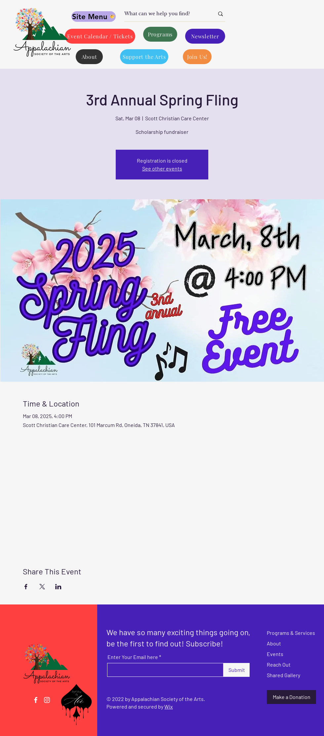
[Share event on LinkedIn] (58, 586)
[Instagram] (47, 700)
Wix (168, 706)
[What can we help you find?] (164, 14)
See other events (162, 168)
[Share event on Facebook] (26, 586)
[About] (89, 56)
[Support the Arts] (144, 56)
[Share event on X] (42, 586)
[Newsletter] (205, 36)
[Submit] (236, 670)
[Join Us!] (197, 56)
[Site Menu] (93, 16)
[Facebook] (36, 700)
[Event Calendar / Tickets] (100, 36)
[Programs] (160, 34)
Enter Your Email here (132, 657)
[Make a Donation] (291, 697)
